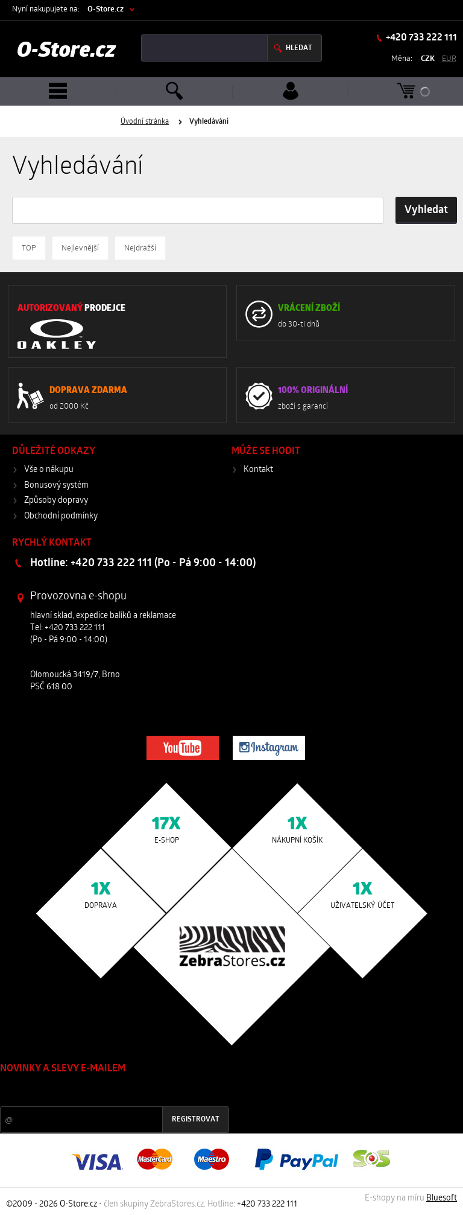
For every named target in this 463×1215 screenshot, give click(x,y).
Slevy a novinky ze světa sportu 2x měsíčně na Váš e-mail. (103, 1091)
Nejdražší (140, 248)
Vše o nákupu (49, 469)
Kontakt (258, 469)
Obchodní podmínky (61, 516)
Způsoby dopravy (56, 500)
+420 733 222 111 (420, 38)
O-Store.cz (105, 9)
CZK (428, 59)
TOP (29, 248)
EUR (449, 59)
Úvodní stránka (145, 122)
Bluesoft (441, 1198)
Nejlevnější (80, 248)
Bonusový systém (56, 485)
